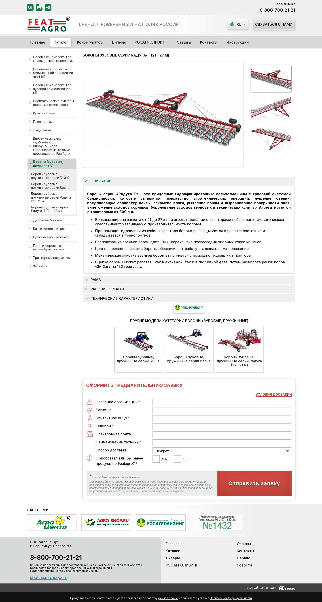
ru (235, 24)
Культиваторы (44, 113)
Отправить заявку (254, 483)
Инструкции (237, 42)
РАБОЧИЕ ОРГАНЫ (107, 289)
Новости (244, 565)
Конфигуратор (90, 42)
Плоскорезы (42, 122)
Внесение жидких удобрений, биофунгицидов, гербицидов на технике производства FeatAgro (51, 145)
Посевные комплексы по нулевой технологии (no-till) (52, 88)
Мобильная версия (48, 578)
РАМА (96, 279)
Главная (37, 42)
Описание (101, 181)
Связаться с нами (273, 24)
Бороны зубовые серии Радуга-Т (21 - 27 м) (49, 209)
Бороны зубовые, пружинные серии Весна (50, 186)
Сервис (243, 558)
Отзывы (184, 42)
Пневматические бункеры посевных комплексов (53, 103)
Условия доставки (274, 394)
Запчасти (40, 266)
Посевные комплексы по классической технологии (53, 59)
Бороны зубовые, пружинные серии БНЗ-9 (50, 176)
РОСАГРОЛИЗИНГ (151, 42)
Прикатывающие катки (51, 237)
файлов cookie (168, 598)
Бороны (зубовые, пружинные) (48, 163)
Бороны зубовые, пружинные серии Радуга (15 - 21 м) (51, 197)
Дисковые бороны (47, 220)
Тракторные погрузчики (52, 258)
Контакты (208, 42)
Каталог (172, 551)
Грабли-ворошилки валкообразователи (48, 247)
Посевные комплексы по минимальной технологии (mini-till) (53, 73)
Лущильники (42, 130)
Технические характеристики (122, 298)
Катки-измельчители (49, 229)
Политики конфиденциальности (231, 598)
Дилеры (119, 42)
